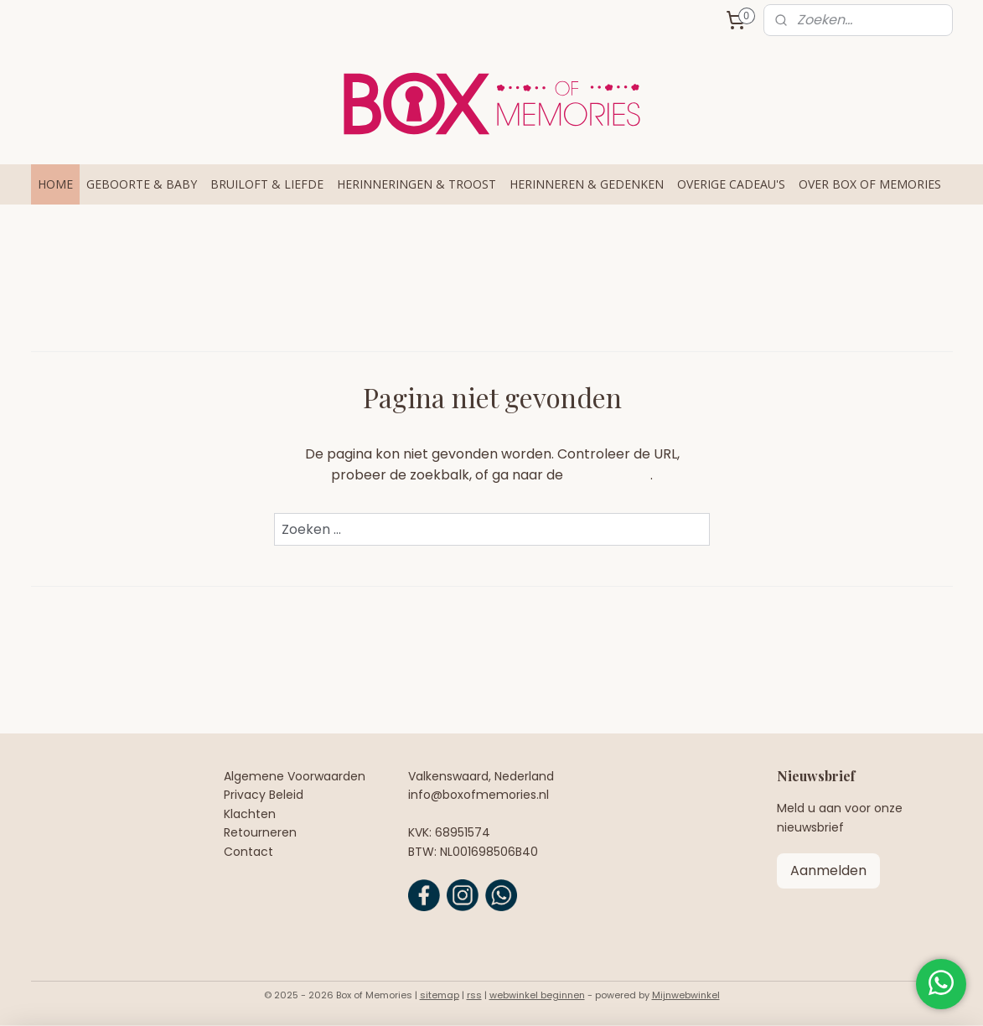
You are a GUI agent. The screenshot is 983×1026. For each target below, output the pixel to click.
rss (474, 995)
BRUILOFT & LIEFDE (266, 184)
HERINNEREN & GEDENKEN (587, 184)
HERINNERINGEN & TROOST (416, 184)
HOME (55, 184)
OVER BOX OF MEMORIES (870, 184)
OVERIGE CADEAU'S (731, 184)
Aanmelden (828, 870)
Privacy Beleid (263, 794)
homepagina (608, 474)
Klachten (250, 814)
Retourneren (260, 832)
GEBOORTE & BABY (141, 184)
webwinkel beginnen (537, 995)
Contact (248, 851)
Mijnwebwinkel (686, 995)
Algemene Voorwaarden (294, 776)
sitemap (439, 995)
